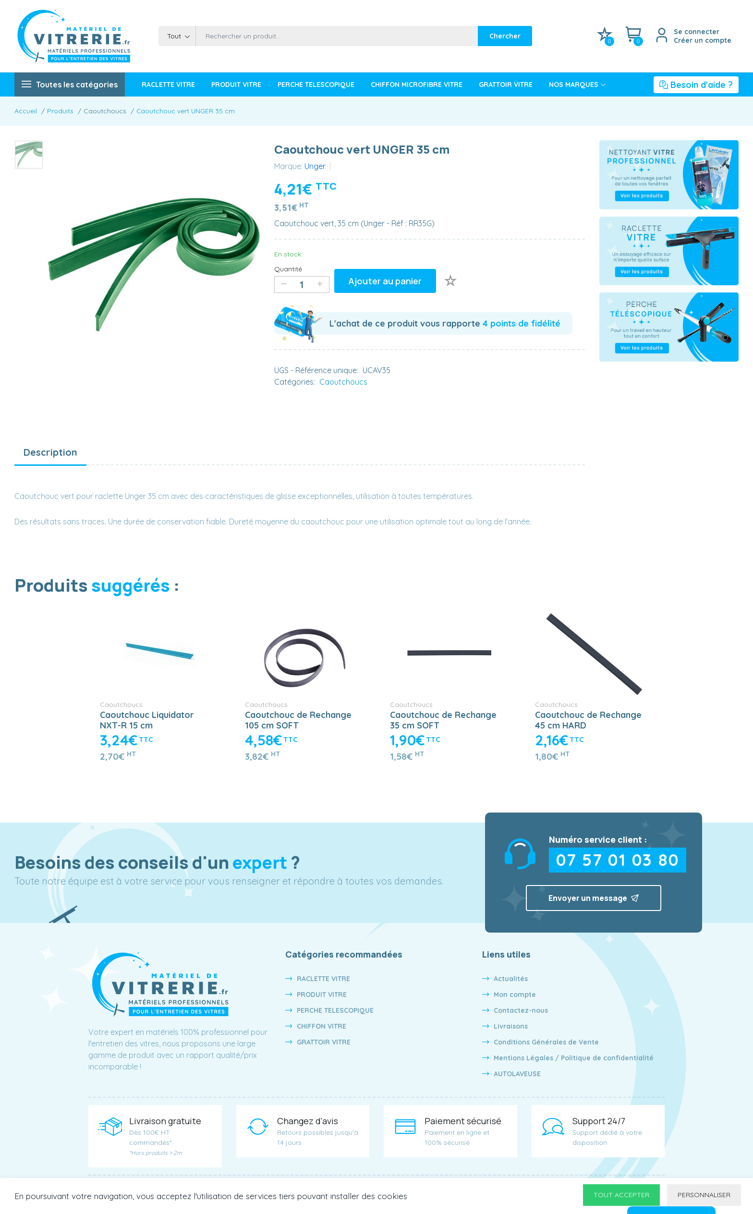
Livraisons (511, 1026)
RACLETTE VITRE (323, 979)
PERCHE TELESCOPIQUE (335, 1011)
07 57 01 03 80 (618, 860)
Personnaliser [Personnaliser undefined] (704, 1194)
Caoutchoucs (121, 705)
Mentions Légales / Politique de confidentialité (574, 1058)
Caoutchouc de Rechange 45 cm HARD (588, 720)
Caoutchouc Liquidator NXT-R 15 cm (147, 720)
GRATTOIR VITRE (324, 1042)
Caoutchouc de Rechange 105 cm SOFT (298, 720)
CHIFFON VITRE (321, 1026)
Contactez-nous (521, 1011)
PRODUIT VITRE (322, 995)
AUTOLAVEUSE (517, 1074)
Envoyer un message (593, 898)
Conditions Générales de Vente (546, 1042)
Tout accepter (621, 1194)
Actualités (511, 979)
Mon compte (515, 995)
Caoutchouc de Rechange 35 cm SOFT (443, 720)
